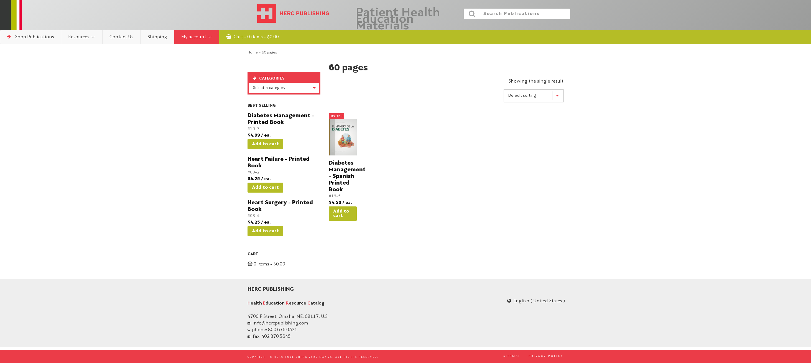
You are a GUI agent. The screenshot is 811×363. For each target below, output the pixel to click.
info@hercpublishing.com (280, 323)
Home (253, 52)
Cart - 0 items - (252, 36)
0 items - (266, 264)
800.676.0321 (282, 330)
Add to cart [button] (265, 144)
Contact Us (121, 37)
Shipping (157, 37)
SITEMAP (512, 356)
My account (196, 37)
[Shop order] (533, 96)
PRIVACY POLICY (546, 356)
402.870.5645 (276, 336)
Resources (81, 37)
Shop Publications (30, 36)
